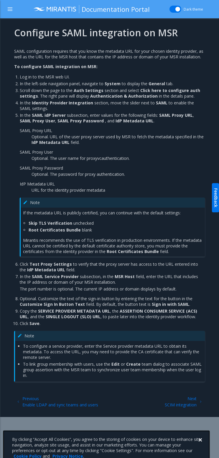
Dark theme (193, 9)
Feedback (216, 197)
